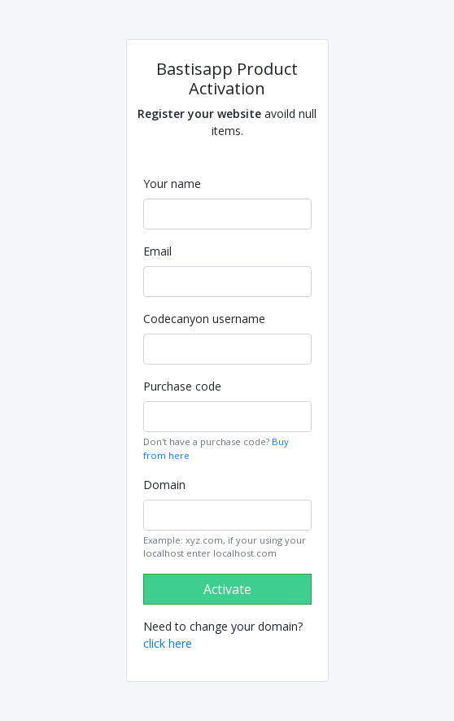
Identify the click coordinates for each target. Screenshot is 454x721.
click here (167, 643)
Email (157, 251)
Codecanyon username (204, 318)
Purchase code (182, 386)
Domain (164, 484)
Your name (172, 183)
